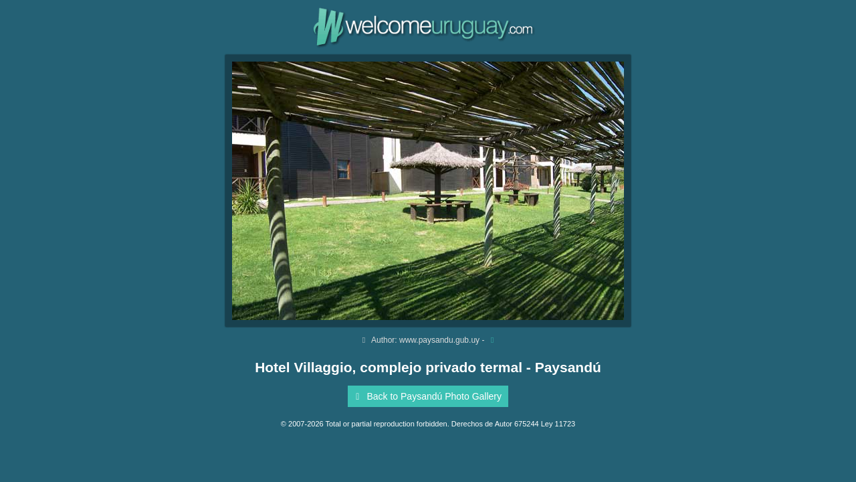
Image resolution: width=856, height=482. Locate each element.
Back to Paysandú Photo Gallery (426, 396)
